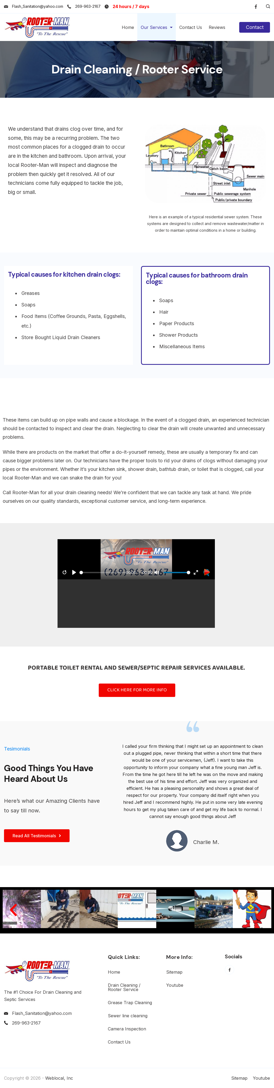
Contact (255, 27)
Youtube (174, 985)
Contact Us (190, 27)
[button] (13, 910)
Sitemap (174, 972)
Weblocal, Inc (59, 1078)
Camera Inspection (127, 1029)
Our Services (157, 27)
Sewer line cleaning (127, 1016)
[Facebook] (256, 7)
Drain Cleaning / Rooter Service (124, 987)
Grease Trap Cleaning (130, 1002)
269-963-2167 (88, 6)
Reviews (217, 27)
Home (128, 27)
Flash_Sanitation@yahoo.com (37, 6)
